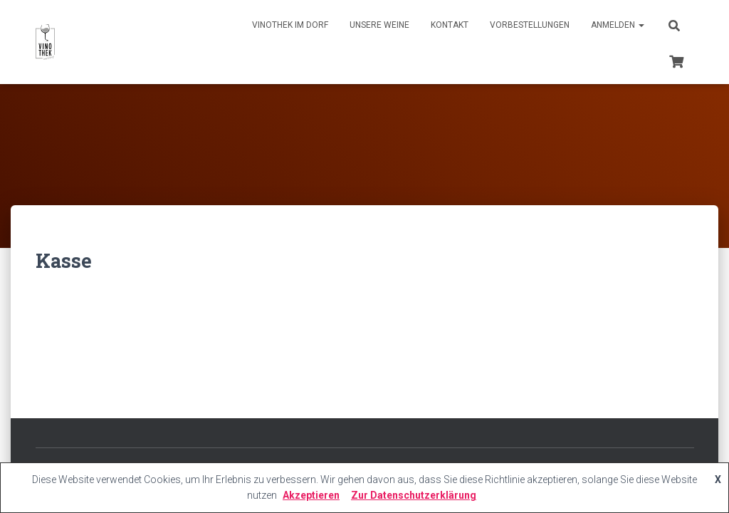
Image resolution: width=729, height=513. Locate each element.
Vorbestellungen (530, 25)
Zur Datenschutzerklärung (413, 495)
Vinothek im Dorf (290, 25)
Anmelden (617, 25)
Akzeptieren (311, 495)
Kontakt (449, 25)
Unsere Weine (379, 25)
